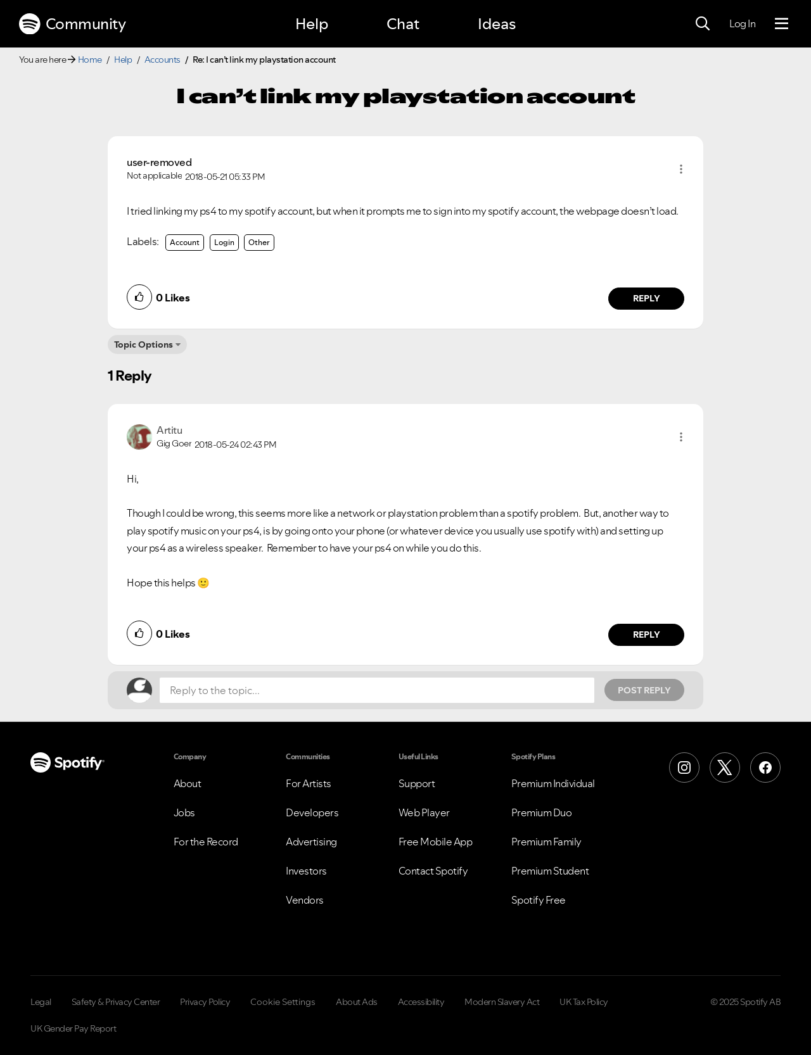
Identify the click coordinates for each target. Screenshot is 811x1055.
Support (417, 783)
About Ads (357, 1002)
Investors (306, 871)
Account (185, 242)
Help (311, 23)
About (187, 783)
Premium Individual (553, 783)
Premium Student (550, 871)
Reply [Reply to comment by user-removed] (646, 298)
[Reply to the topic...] (377, 690)
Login (224, 242)
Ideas (497, 23)
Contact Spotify (433, 871)
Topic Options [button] (143, 344)
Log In (742, 23)
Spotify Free (538, 900)
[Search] (702, 24)
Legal (40, 1002)
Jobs (184, 812)
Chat (402, 23)
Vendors (305, 900)
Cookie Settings (283, 1002)
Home (90, 59)
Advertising (311, 842)
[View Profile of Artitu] (169, 430)
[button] (681, 169)
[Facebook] (765, 767)
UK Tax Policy (583, 1002)
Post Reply (644, 690)
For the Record (206, 842)
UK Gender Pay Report (73, 1028)
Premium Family (546, 842)
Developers (312, 812)
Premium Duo (541, 812)
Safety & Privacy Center (116, 1002)
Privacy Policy (205, 1002)
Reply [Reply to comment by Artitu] (646, 634)
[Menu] (781, 24)
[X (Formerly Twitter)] (725, 767)
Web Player (424, 812)
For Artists (308, 783)
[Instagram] (684, 767)
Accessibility (421, 1002)
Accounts (162, 59)
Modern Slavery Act (501, 1002)
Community (72, 24)
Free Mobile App (436, 842)
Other (259, 242)
